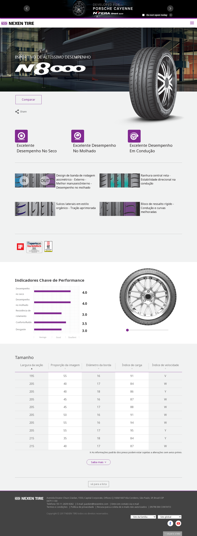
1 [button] (97, 16)
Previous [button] (27, 8)
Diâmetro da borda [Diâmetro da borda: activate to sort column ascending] (98, 366)
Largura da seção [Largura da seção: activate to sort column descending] (31, 366)
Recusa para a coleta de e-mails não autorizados (122, 506)
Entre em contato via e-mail (125, 503)
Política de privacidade (82, 506)
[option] (98, 9)
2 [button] (99, 16)
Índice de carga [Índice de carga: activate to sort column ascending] (132, 366)
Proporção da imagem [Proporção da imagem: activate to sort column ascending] (65, 366)
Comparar (28, 99)
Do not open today (157, 15)
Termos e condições (57, 506)
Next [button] (170, 8)
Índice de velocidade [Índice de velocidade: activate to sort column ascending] (165, 366)
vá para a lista (98, 484)
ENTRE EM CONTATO (160, 506)
